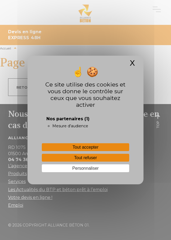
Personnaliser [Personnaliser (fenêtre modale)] (85, 168)
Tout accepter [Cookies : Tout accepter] (85, 147)
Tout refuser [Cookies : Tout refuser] (85, 157)
